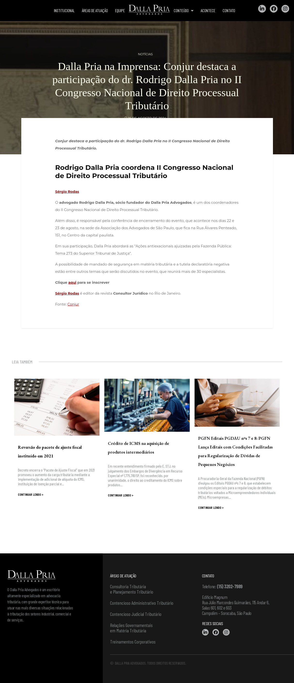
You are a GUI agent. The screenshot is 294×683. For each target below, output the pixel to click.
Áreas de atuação (95, 10)
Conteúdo (183, 10)
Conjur (73, 304)
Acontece (208, 10)
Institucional (64, 10)
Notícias (145, 54)
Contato (229, 10)
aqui (72, 282)
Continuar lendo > (30, 494)
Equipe (120, 10)
